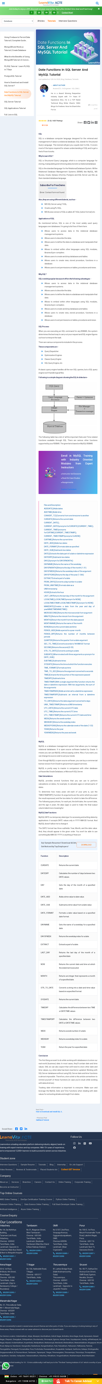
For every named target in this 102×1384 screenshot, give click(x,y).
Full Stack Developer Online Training (67, 1204)
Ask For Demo (50, 1380)
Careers (38, 1182)
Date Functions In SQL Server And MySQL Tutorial (16, 93)
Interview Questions (68, 21)
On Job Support (76, 1164)
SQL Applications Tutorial (15, 108)
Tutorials (52, 21)
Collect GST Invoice (70, 1169)
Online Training (64, 1182)
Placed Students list (48, 1169)
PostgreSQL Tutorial (12, 76)
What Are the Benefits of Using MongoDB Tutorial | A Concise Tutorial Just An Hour (17, 59)
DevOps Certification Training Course (36, 1199)
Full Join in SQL (10, 115)
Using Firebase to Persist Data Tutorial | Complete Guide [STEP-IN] (17, 39)
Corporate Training (83, 1182)
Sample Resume (28, 1164)
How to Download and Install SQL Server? (16, 84)
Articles (41, 21)
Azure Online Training (30, 1209)
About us (4, 1182)
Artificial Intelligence (8, 1209)
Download (86, 845)
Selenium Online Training (10, 1204)
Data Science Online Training (36, 1204)
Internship (61, 1164)
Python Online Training (65, 1199)
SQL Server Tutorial (12, 102)
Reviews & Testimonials (26, 1169)
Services (15, 1182)
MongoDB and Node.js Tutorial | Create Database (15, 48)
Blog (51, 1164)
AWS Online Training (8, 1199)
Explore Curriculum (68, 489)
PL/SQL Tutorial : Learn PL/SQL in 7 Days (17, 68)
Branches (27, 1182)
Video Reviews (6, 1169)
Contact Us (50, 1182)
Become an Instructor (9, 1187)
